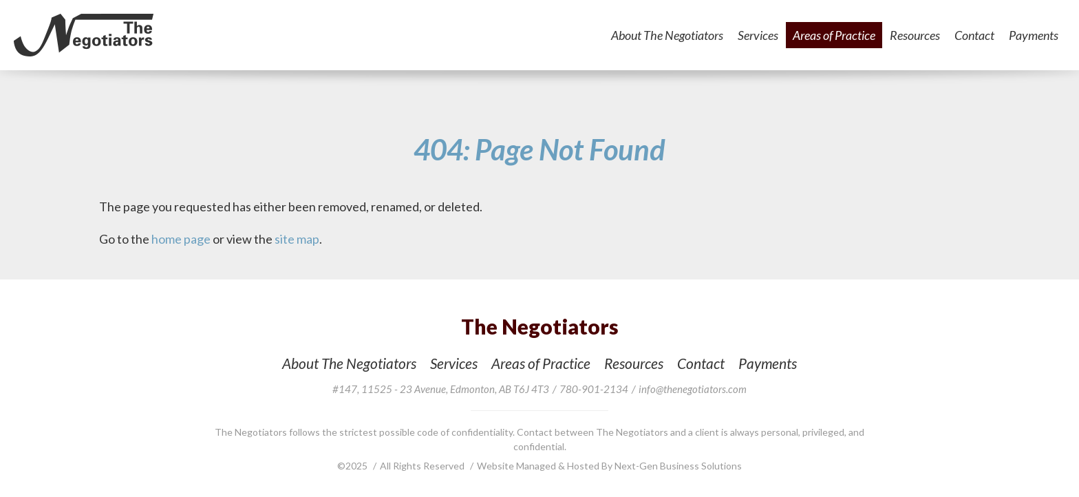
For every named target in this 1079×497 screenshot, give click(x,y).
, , (440, 389)
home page (181, 238)
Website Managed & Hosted (539, 466)
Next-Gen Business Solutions (678, 466)
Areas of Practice (834, 35)
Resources (915, 35)
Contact (974, 35)
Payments (1033, 35)
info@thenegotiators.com (693, 389)
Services (758, 35)
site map (297, 238)
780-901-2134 (593, 389)
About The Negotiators (667, 35)
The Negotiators (83, 35)
